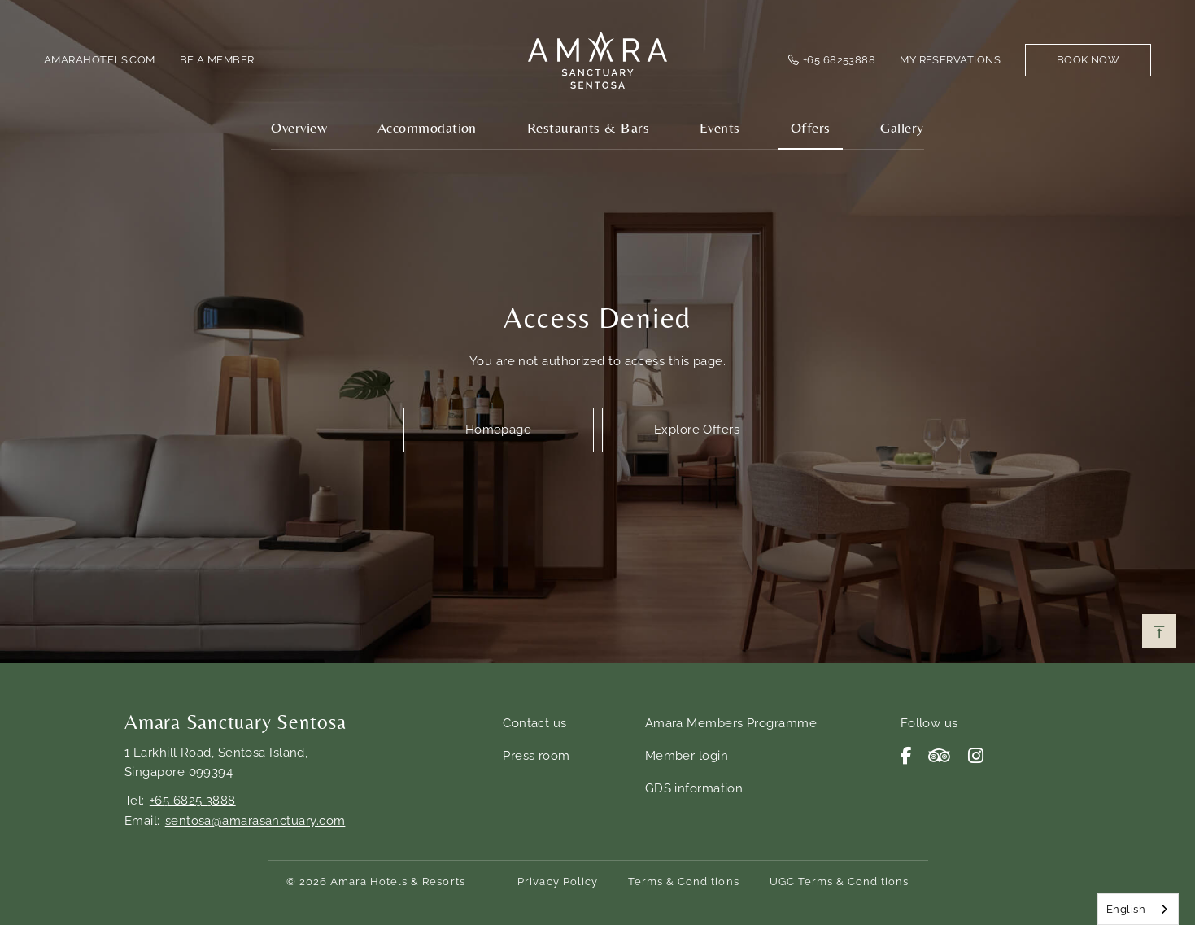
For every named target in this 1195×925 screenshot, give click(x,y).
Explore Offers (696, 429)
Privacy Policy (557, 881)
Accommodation (427, 127)
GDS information (694, 788)
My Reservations (950, 60)
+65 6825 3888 (193, 800)
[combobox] (1138, 909)
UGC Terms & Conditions (839, 881)
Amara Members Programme (731, 723)
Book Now (1088, 60)
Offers (811, 127)
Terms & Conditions (683, 881)
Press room (536, 755)
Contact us (535, 723)
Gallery (901, 127)
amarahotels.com (99, 60)
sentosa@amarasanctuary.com (255, 821)
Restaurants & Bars (588, 127)
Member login (686, 755)
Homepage (498, 429)
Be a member (217, 60)
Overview (299, 127)
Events (720, 127)
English (1125, 909)
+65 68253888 (839, 60)
